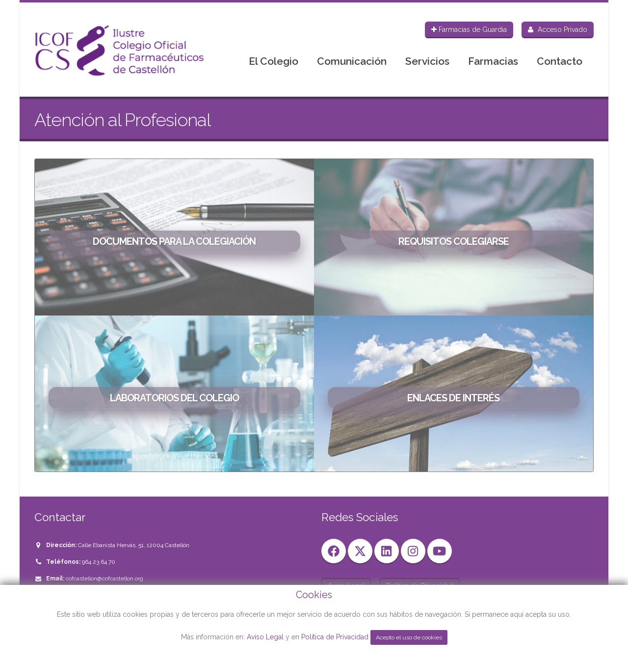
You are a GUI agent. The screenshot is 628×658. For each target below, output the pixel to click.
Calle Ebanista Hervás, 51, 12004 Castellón (133, 545)
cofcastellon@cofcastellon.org (104, 578)
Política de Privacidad (335, 637)
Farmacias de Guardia (469, 29)
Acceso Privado (557, 29)
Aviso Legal (265, 637)
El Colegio (273, 61)
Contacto (559, 61)
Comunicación (352, 61)
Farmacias (493, 61)
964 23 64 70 (98, 561)
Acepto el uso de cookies (409, 637)
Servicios (427, 61)
